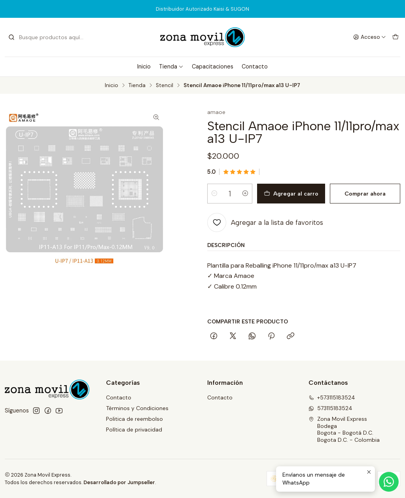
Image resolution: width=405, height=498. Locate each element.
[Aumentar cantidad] (245, 193)
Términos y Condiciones (137, 408)
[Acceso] (369, 37)
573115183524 (330, 408)
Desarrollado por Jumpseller (119, 482)
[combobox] (48, 37)
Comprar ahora (365, 193)
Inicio (144, 66)
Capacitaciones (212, 66)
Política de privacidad (134, 429)
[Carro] (395, 37)
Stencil (164, 85)
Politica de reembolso (134, 418)
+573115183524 (331, 397)
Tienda (171, 66)
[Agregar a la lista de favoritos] (265, 222)
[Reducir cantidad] (214, 193)
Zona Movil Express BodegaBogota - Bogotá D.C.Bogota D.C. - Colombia (344, 429)
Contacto (255, 66)
